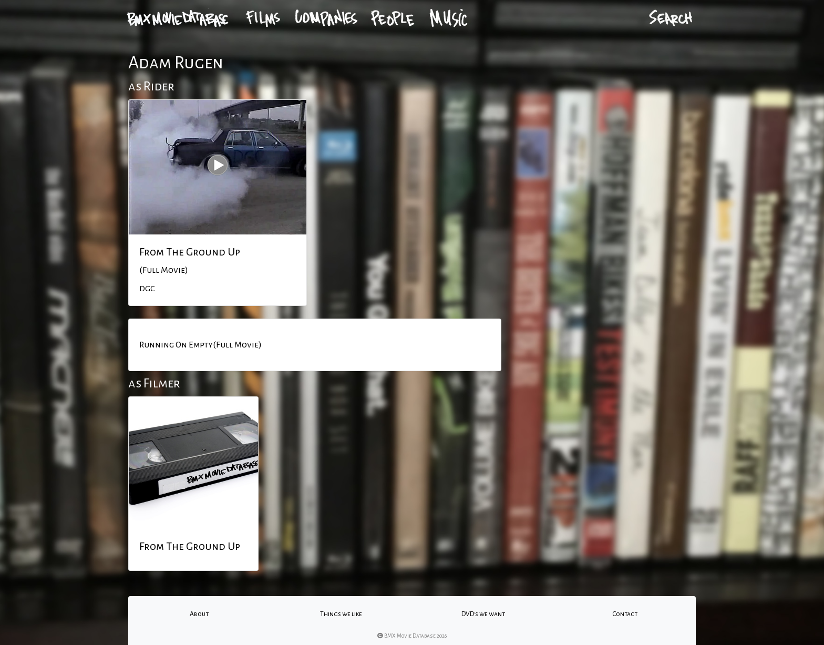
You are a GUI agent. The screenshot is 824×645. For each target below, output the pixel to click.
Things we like (341, 614)
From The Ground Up (189, 252)
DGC (146, 288)
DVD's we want (483, 614)
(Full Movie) (163, 270)
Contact (624, 614)
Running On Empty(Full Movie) (200, 345)
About (199, 614)
